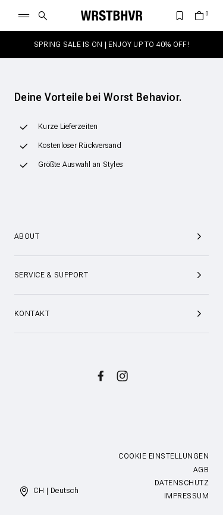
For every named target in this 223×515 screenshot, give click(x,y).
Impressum (186, 496)
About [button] (111, 236)
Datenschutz (182, 483)
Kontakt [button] (111, 313)
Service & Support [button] (111, 275)
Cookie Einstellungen (163, 456)
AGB (201, 470)
